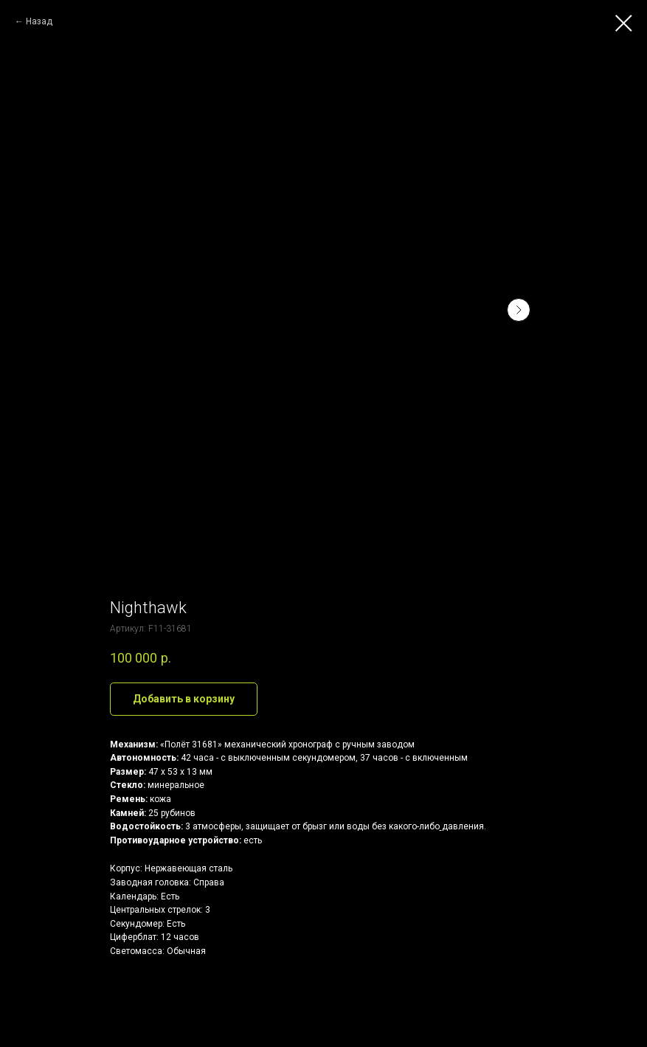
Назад (39, 21)
